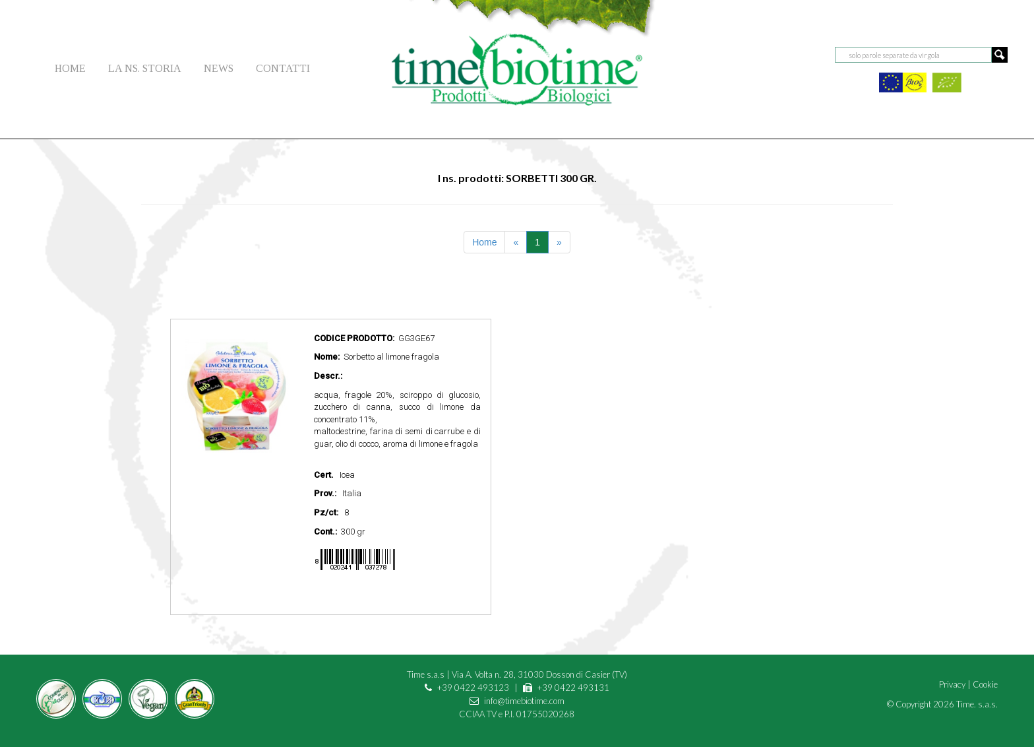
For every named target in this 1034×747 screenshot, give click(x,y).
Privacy (952, 684)
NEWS (218, 68)
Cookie (985, 684)
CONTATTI (283, 68)
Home (484, 242)
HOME (70, 68)
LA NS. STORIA (144, 68)
